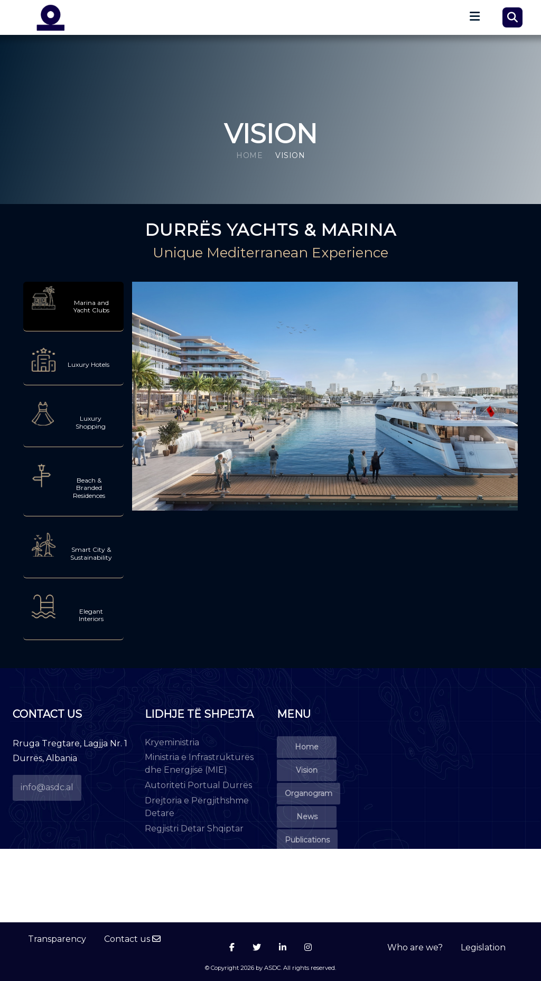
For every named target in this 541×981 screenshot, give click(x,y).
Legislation (483, 947)
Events (307, 863)
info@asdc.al (47, 787)
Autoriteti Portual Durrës (198, 785)
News (307, 816)
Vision (307, 770)
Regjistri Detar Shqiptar (194, 828)
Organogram (308, 793)
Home (249, 155)
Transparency (57, 939)
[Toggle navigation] (472, 19)
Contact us (132, 939)
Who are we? (415, 947)
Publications (307, 840)
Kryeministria (172, 742)
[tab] (73, 306)
